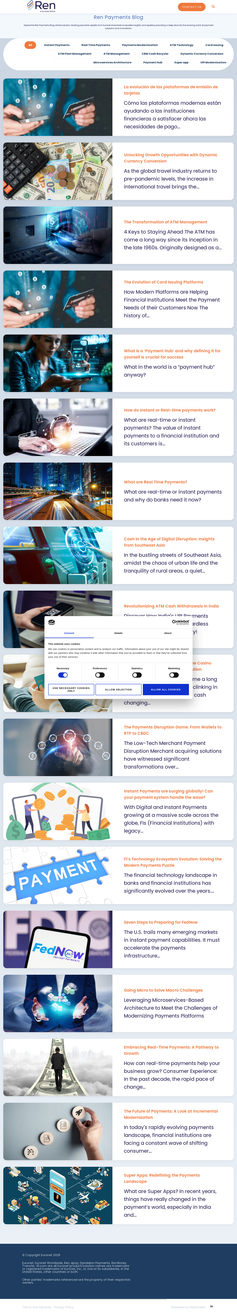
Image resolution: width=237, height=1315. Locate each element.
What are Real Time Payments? (155, 482)
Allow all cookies (166, 689)
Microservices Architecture (112, 62)
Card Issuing (214, 45)
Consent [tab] (69, 633)
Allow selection (118, 689)
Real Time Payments (95, 45)
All (30, 45)
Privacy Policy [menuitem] (64, 1307)
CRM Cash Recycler (155, 54)
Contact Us (191, 7)
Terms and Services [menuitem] (36, 1307)
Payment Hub (152, 62)
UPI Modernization (213, 62)
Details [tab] (118, 633)
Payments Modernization (140, 45)
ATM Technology (181, 45)
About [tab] (167, 633)
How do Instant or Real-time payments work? (170, 410)
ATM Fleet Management (75, 54)
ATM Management (117, 54)
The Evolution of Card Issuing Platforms (163, 282)
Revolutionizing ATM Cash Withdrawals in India (171, 606)
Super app (181, 62)
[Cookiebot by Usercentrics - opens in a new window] (174, 622)
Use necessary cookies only (71, 689)
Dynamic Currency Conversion (202, 54)
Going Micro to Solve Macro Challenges (163, 990)
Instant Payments (56, 45)
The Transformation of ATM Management (165, 222)
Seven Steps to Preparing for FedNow (161, 922)
